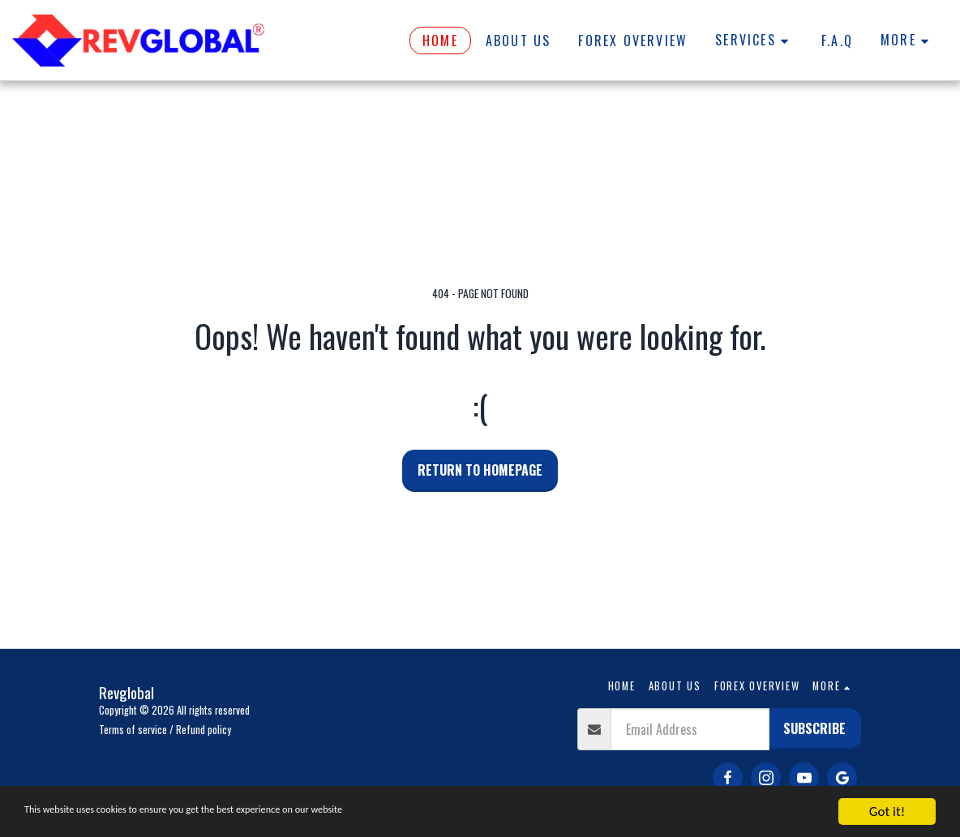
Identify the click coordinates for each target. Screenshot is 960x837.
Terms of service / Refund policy (165, 729)
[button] (754, 40)
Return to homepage (480, 470)
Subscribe (814, 728)
